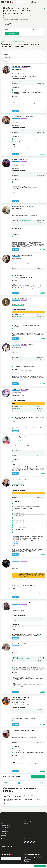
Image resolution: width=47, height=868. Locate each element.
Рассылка (26, 823)
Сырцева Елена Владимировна (21, 66)
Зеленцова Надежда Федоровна (22, 437)
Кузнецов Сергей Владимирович (22, 479)
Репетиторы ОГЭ (4, 833)
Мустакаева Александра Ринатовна (23, 730)
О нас (2, 821)
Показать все (15, 543)
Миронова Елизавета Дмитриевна (22, 344)
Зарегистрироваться (28, 819)
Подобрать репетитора (12, 33)
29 (27, 782)
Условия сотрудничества (29, 821)
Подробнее (42, 249)
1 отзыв (19, 440)
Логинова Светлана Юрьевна (21, 644)
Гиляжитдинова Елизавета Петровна (23, 602)
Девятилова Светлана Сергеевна (22, 206)
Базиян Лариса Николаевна (20, 389)
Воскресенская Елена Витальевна (22, 116)
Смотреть (15, 111)
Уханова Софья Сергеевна (20, 697)
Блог (2, 823)
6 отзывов (20, 210)
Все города (3, 835)
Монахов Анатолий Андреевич (21, 560)
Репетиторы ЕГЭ (4, 829)
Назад (4, 50)
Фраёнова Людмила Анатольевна (22, 298)
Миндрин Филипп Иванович (20, 159)
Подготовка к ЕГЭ (5, 831)
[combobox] (20, 2)
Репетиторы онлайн (5, 827)
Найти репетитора (40, 865)
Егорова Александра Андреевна (22, 255)
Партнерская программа (6, 825)
